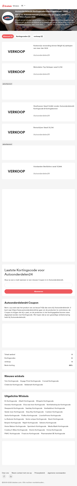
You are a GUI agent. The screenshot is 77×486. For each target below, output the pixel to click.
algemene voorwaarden (57, 473)
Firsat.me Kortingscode (30, 433)
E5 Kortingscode (10, 401)
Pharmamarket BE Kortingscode (53, 433)
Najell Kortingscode (30, 422)
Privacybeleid (40, 473)
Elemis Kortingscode (37, 430)
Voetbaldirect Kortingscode (54, 408)
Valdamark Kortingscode (33, 384)
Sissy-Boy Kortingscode (35, 412)
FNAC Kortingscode (12, 433)
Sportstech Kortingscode (36, 426)
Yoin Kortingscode (11, 381)
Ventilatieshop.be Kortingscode (59, 404)
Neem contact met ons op (22, 473)
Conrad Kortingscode (50, 381)
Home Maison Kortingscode (15, 426)
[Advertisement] (38, 225)
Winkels (16, 6)
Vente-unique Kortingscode (36, 419)
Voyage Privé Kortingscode (30, 381)
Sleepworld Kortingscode (14, 408)
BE (22, 5)
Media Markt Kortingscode (58, 426)
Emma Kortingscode (54, 430)
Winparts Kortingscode (45, 401)
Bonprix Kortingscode (12, 422)
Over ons (5, 473)
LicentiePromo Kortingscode (50, 415)
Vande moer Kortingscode (14, 412)
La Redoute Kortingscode (14, 419)
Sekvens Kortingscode (47, 422)
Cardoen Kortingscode (54, 412)
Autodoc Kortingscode (13, 404)
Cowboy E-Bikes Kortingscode (16, 430)
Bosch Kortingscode (55, 419)
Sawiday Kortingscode (33, 408)
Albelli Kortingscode (26, 401)
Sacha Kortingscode (12, 415)
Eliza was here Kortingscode (34, 404)
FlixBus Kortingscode (29, 415)
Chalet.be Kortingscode (13, 384)
